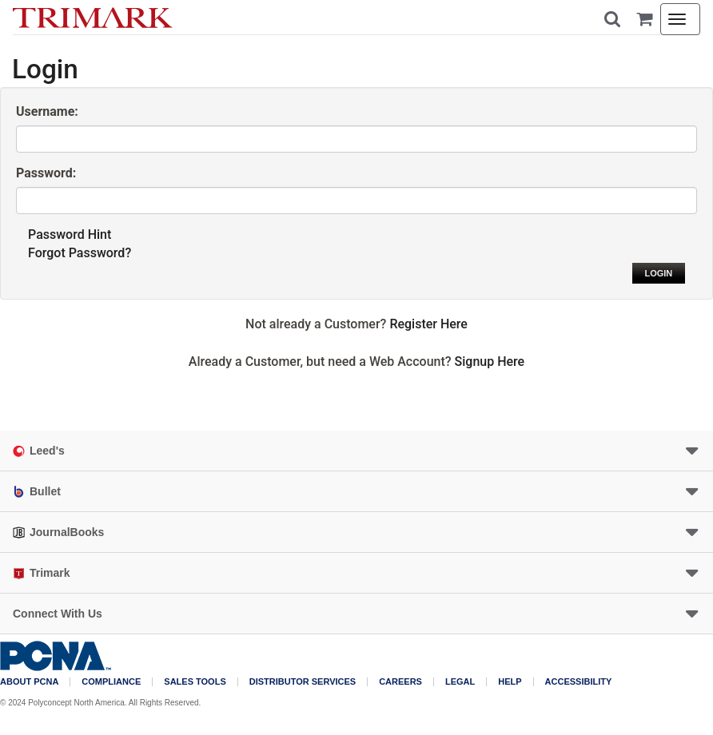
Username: (47, 111)
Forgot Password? (79, 252)
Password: (46, 173)
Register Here (428, 324)
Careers (400, 681)
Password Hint (69, 234)
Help (509, 681)
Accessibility (578, 681)
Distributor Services (302, 681)
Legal (460, 681)
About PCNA (29, 681)
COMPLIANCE (111, 681)
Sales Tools (194, 681)
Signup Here (490, 361)
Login (658, 273)
